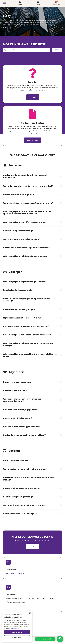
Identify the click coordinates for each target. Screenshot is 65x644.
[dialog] (17, 626)
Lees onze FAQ (32, 140)
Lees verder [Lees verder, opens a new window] (15, 628)
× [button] (30, 613)
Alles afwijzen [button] (17, 637)
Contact (33, 97)
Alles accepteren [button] (17, 632)
